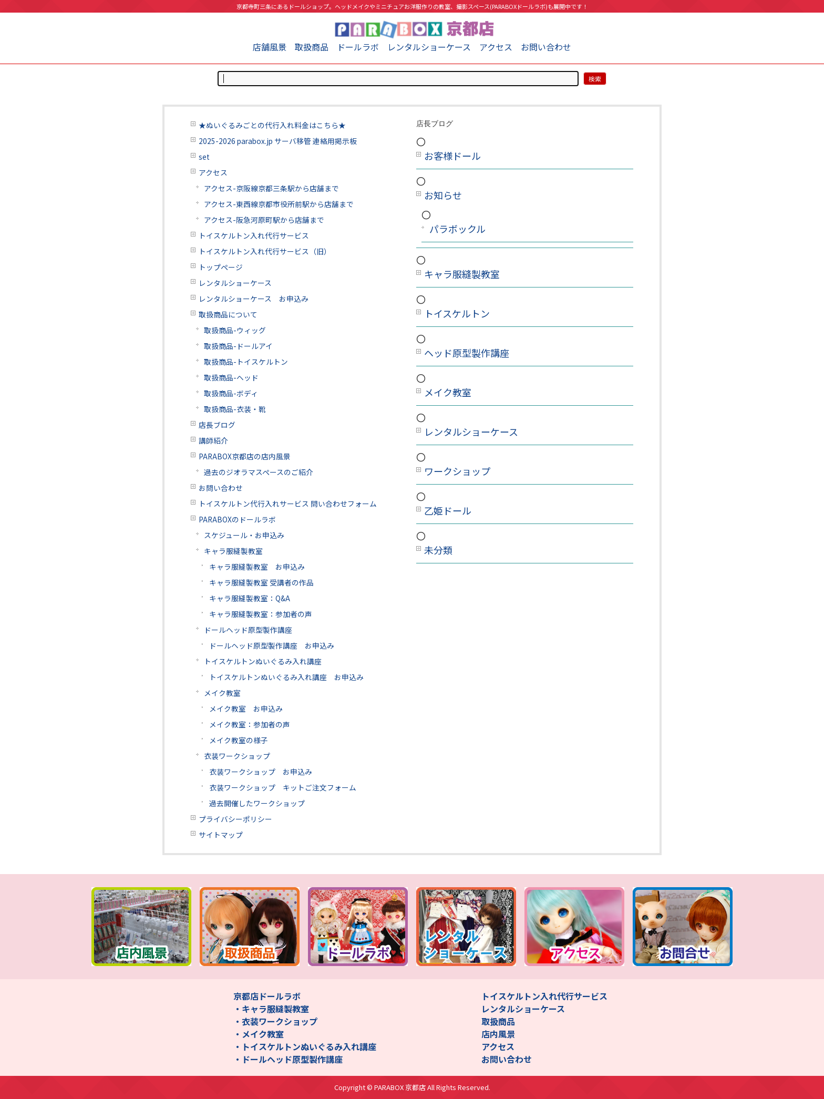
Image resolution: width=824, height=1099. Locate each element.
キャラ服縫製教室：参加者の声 (260, 614)
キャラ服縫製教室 (233, 551)
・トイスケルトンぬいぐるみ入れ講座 (304, 1046)
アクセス (495, 46)
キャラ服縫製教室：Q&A (249, 598)
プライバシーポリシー (235, 819)
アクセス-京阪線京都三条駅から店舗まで (271, 188)
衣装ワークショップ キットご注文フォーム (282, 787)
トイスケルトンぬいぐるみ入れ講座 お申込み (286, 677)
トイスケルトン (457, 313)
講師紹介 (213, 440)
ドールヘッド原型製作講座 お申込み (271, 645)
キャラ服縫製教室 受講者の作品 (261, 582)
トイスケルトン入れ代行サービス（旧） (265, 251)
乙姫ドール (447, 510)
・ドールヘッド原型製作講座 (288, 1059)
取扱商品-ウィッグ (235, 330)
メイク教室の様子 (238, 740)
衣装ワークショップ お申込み (260, 771)
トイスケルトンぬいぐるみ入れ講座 (263, 661)
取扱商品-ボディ (231, 393)
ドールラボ (358, 46)
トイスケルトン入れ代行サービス (254, 235)
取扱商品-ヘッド (231, 377)
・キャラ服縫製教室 (271, 1008)
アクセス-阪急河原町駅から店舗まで (264, 219)
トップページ (221, 267)
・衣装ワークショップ (275, 1021)
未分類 (438, 550)
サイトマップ (221, 834)
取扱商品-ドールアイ (238, 346)
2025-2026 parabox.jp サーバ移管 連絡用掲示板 (278, 141)
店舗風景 (269, 46)
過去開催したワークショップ (257, 803)
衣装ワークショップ (237, 756)
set (204, 156)
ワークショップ (457, 471)
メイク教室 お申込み (246, 708)
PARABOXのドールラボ (237, 519)
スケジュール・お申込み (244, 535)
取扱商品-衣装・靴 (235, 409)
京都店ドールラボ (267, 996)
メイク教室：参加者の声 (249, 724)
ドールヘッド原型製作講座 (248, 629)
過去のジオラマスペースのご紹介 (258, 472)
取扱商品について (228, 314)
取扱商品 (311, 46)
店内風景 (498, 1034)
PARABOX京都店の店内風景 (245, 456)
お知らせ (443, 195)
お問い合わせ (546, 46)
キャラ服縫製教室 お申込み (257, 566)
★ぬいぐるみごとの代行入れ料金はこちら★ (272, 125)
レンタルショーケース (429, 46)
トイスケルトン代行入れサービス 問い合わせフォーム (288, 503)
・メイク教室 (258, 1034)
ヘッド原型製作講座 (466, 353)
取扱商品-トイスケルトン (246, 361)
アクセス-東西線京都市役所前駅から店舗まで (279, 204)
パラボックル (457, 228)
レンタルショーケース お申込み (253, 298)
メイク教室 (222, 692)
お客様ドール (452, 155)
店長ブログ (217, 424)
